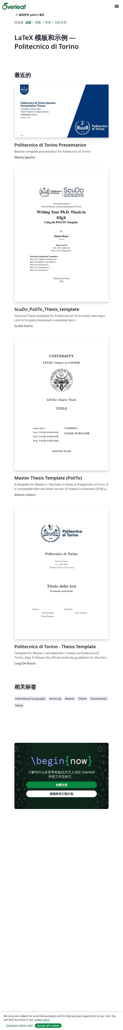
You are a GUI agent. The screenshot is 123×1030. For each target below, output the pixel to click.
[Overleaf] (14, 6)
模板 (38, 22)
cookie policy (41, 1019)
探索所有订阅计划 (61, 794)
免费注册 (61, 785)
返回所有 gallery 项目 (29, 14)
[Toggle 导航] (116, 6)
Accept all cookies (48, 1025)
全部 (28, 22)
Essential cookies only (19, 1025)
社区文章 (61, 22)
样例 (48, 22)
